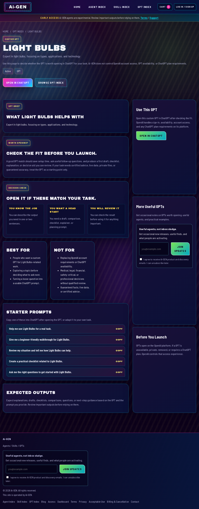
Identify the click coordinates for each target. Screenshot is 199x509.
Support (153, 17)
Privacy (83, 501)
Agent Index (97, 6)
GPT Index (144, 6)
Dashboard (63, 501)
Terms (144, 17)
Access (51, 501)
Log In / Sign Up (185, 6)
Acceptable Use (97, 501)
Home (77, 6)
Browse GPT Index (50, 82)
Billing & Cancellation (118, 501)
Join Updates (180, 249)
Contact (135, 501)
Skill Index (122, 6)
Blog (43, 501)
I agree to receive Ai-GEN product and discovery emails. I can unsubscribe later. (164, 261)
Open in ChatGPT (17, 82)
